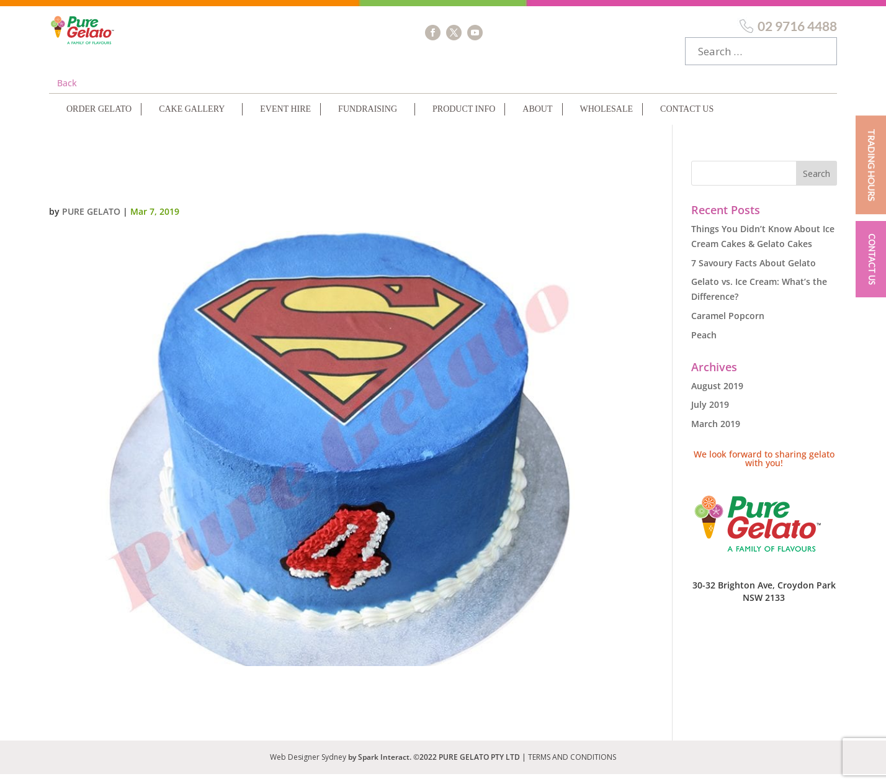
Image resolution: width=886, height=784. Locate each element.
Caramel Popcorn (727, 325)
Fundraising (367, 119)
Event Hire (285, 119)
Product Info (463, 119)
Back (67, 93)
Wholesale (606, 119)
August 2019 (717, 396)
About (537, 119)
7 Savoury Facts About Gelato (753, 273)
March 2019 (715, 433)
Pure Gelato (91, 221)
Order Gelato (99, 119)
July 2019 (710, 414)
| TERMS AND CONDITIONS (569, 767)
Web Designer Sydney (309, 767)
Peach (704, 345)
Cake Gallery (192, 119)
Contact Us (687, 119)
